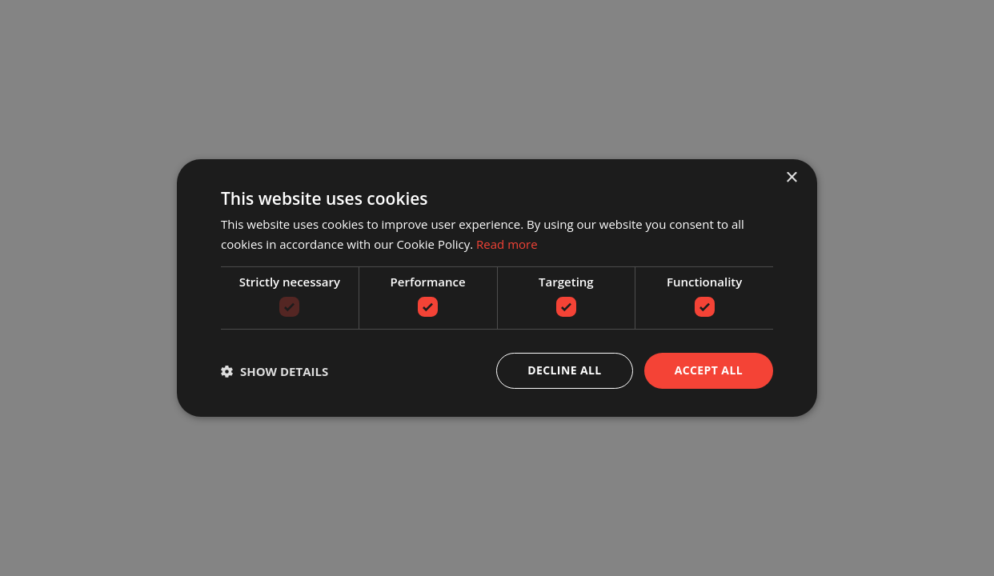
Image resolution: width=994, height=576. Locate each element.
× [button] (791, 178)
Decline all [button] (564, 370)
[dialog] (497, 288)
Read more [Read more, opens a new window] (507, 244)
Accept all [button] (709, 370)
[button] (274, 371)
